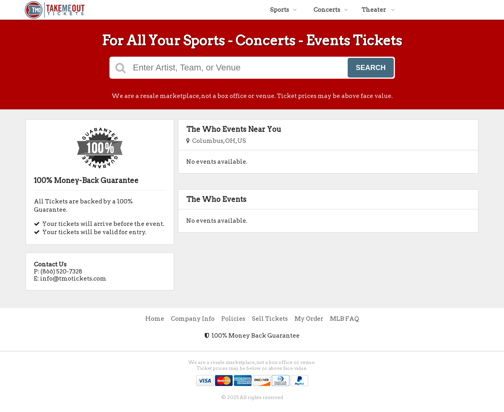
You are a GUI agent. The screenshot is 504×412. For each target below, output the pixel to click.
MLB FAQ (344, 318)
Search (370, 68)
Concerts (330, 9)
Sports (283, 9)
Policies (233, 318)
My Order (309, 318)
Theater (378, 9)
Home (154, 318)
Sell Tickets (270, 318)
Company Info (193, 318)
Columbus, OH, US (216, 140)
